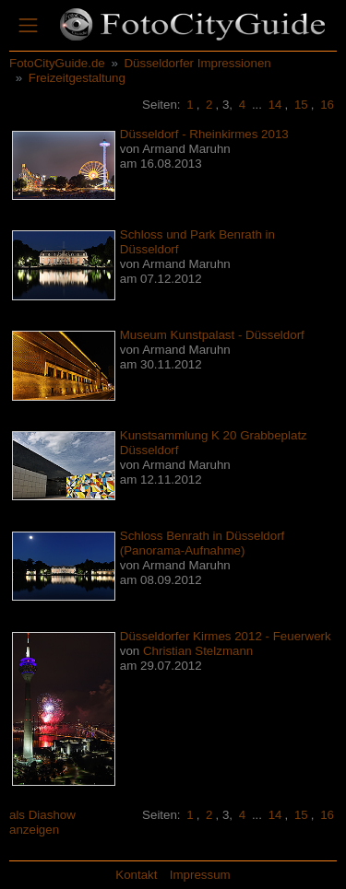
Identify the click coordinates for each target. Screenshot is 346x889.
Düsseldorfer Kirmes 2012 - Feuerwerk (225, 636)
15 (301, 104)
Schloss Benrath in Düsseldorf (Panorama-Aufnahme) (202, 543)
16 (327, 104)
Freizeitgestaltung (77, 78)
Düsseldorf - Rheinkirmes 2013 (204, 134)
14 (275, 104)
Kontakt (136, 875)
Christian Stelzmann (198, 651)
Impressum (200, 875)
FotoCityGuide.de (57, 63)
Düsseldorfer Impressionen (197, 63)
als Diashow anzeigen (42, 822)
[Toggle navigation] (28, 25)
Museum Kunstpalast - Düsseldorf (212, 335)
